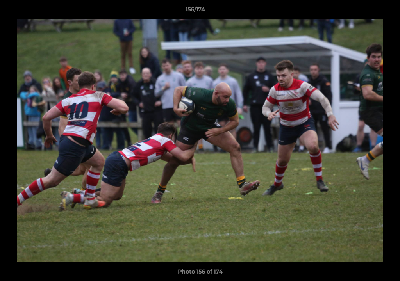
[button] (367, 11)
